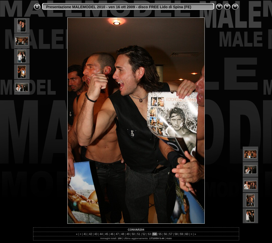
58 (176, 234)
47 (117, 234)
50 (133, 234)
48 (122, 234)
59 (181, 234)
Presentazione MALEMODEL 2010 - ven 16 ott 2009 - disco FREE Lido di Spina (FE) (118, 7)
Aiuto (169, 238)
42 (90, 234)
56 (165, 234)
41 (85, 234)
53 (149, 234)
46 (112, 234)
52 (144, 234)
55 (160, 234)
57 (170, 234)
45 (106, 234)
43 (95, 234)
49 (128, 234)
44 (101, 234)
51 (138, 234)
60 (186, 234)
